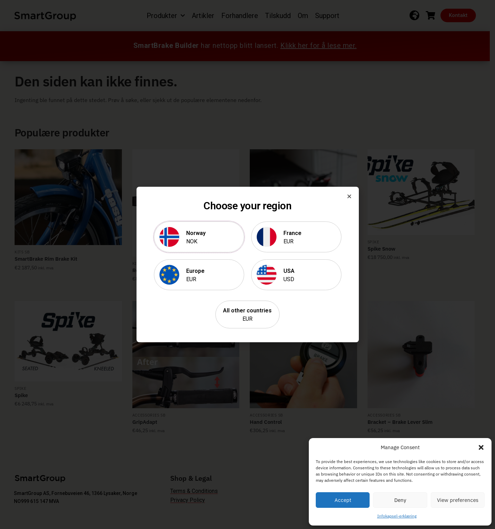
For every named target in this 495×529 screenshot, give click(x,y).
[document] (247, 264)
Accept (343, 500)
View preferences (457, 500)
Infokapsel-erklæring (396, 516)
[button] (481, 447)
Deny (400, 500)
